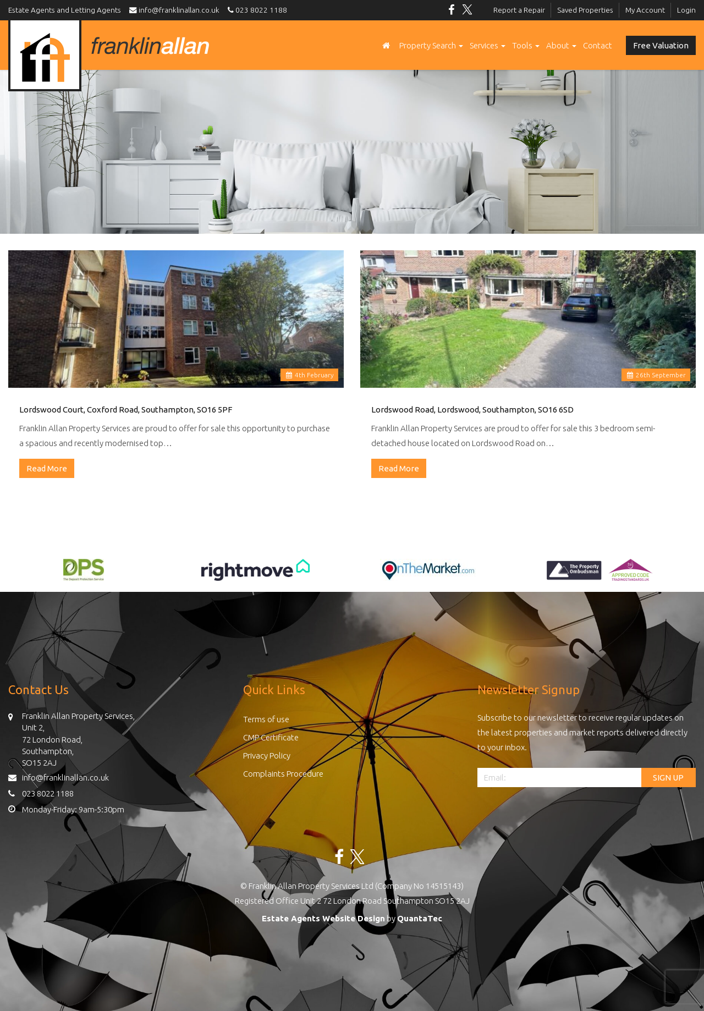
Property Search (431, 45)
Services (487, 45)
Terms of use (266, 719)
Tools (526, 45)
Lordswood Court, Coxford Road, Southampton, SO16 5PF (125, 409)
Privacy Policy (266, 755)
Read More (46, 468)
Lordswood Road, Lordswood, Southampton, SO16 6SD (472, 409)
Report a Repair (519, 10)
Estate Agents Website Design (323, 918)
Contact (597, 45)
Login (686, 10)
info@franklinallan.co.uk (176, 10)
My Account (645, 10)
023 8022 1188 (255, 10)
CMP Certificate (271, 737)
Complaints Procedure (283, 773)
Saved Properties (585, 10)
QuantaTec (419, 918)
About (561, 45)
